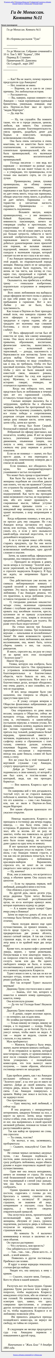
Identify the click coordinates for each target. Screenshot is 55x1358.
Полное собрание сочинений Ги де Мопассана (27, 1355)
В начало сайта (9, 2)
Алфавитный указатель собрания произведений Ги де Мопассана (31, 2)
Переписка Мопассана (22, 2)
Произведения (37, 3)
